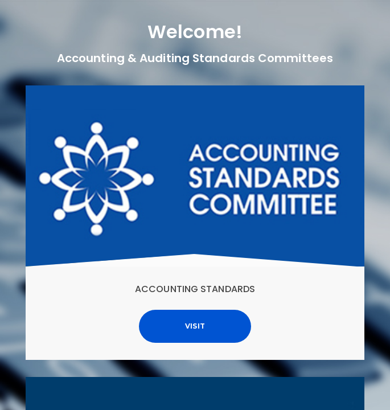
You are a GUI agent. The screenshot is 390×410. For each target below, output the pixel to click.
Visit (195, 326)
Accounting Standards (195, 289)
